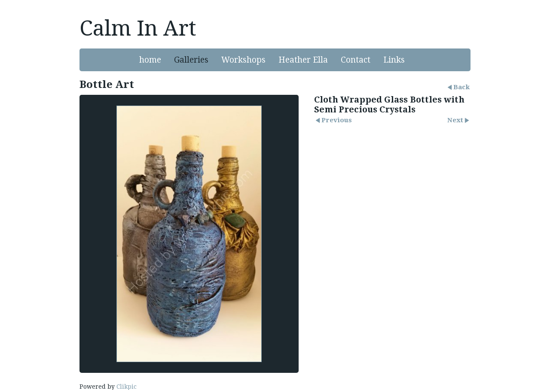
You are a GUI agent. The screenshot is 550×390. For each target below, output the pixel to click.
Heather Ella (303, 60)
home (150, 60)
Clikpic (126, 386)
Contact (355, 60)
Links (394, 60)
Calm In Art (137, 28)
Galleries (191, 60)
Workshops (243, 60)
